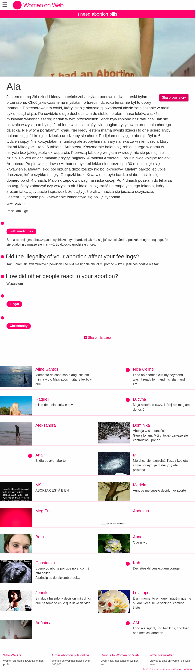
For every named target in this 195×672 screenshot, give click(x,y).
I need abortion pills (97, 14)
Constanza (45, 563)
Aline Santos (46, 369)
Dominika (141, 425)
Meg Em (42, 511)
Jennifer (42, 592)
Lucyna (139, 399)
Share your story (174, 97)
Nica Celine (143, 369)
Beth (39, 537)
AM (136, 622)
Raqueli (42, 399)
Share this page (97, 337)
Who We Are (12, 655)
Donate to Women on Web (120, 655)
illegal (14, 304)
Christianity (19, 326)
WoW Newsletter (161, 655)
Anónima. (44, 622)
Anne (138, 537)
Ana (39, 455)
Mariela (139, 485)
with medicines (21, 231)
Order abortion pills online (70, 655)
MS (38, 485)
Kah (136, 563)
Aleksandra (45, 425)
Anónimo (141, 511)
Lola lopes (142, 592)
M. (135, 455)
